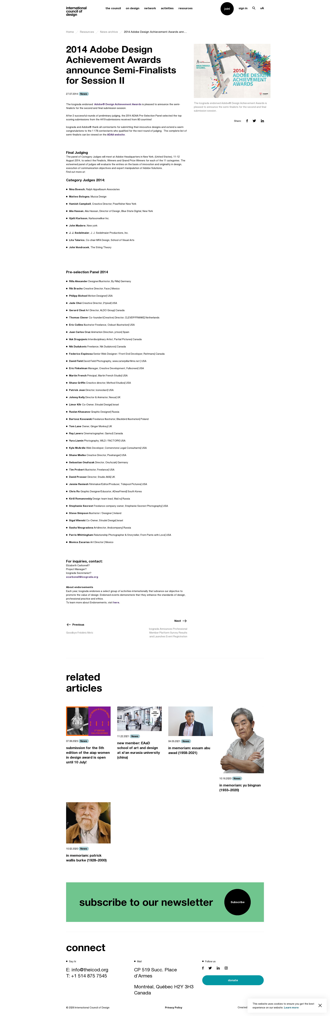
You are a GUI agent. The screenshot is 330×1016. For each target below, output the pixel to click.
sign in (243, 8)
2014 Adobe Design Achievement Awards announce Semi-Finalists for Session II (155, 31)
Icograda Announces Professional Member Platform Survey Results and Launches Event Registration (168, 632)
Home (70, 31)
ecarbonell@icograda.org (82, 576)
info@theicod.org (90, 969)
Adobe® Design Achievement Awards (117, 104)
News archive (109, 31)
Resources (87, 31)
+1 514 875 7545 (89, 975)
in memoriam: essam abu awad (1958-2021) (189, 750)
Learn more (291, 1007)
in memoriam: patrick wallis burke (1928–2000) (86, 857)
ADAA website (116, 134)
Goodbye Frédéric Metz (79, 632)
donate (233, 980)
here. (116, 602)
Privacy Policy (173, 1007)
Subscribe (238, 902)
